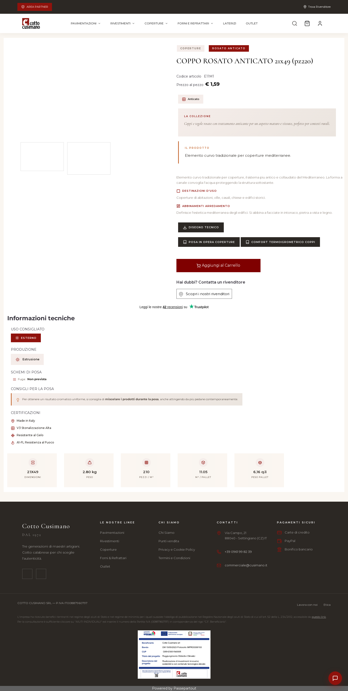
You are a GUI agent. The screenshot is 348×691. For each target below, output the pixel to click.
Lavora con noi (307, 604)
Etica (327, 604)
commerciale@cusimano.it (246, 565)
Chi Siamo (166, 532)
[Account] (320, 23)
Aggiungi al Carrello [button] (218, 265)
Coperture (156, 23)
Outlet (252, 23)
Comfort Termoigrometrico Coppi (280, 242)
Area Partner (34, 6)
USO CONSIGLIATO (27, 329)
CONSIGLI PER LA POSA (32, 389)
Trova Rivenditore (317, 6)
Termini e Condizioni (174, 558)
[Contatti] (335, 678)
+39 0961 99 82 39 (238, 552)
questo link (319, 617)
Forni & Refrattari (113, 558)
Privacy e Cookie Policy (177, 549)
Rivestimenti (122, 23)
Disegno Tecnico (201, 227)
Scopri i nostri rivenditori (204, 294)
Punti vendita (169, 541)
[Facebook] (27, 574)
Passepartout (185, 688)
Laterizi (229, 23)
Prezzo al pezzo (189, 85)
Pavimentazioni (86, 23)
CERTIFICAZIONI (25, 413)
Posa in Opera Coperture (209, 242)
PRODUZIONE (23, 349)
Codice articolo (189, 76)
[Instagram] (41, 574)
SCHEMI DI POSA (26, 372)
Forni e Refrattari (195, 23)
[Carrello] (307, 23)
